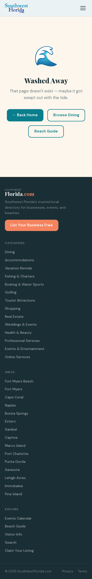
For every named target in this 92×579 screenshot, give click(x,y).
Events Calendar (18, 518)
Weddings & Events (21, 324)
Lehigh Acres (15, 478)
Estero (10, 421)
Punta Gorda (15, 461)
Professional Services (22, 340)
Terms (82, 571)
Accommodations (19, 260)
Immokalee (14, 486)
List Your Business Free (31, 225)
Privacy (67, 571)
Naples (10, 405)
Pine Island (13, 494)
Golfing (10, 292)
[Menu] (83, 8)
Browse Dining (66, 115)
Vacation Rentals (18, 268)
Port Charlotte (16, 453)
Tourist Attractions (20, 300)
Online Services (17, 357)
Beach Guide (46, 131)
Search (10, 542)
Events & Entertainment (24, 349)
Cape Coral (14, 397)
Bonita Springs (16, 413)
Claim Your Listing (19, 550)
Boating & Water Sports (24, 284)
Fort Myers (13, 389)
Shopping (12, 308)
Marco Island (15, 445)
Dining (10, 252)
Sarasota (12, 469)
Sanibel (11, 429)
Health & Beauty (18, 332)
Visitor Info (13, 534)
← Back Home (25, 115)
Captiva (11, 437)
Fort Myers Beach (19, 381)
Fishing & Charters (20, 276)
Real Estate (14, 316)
